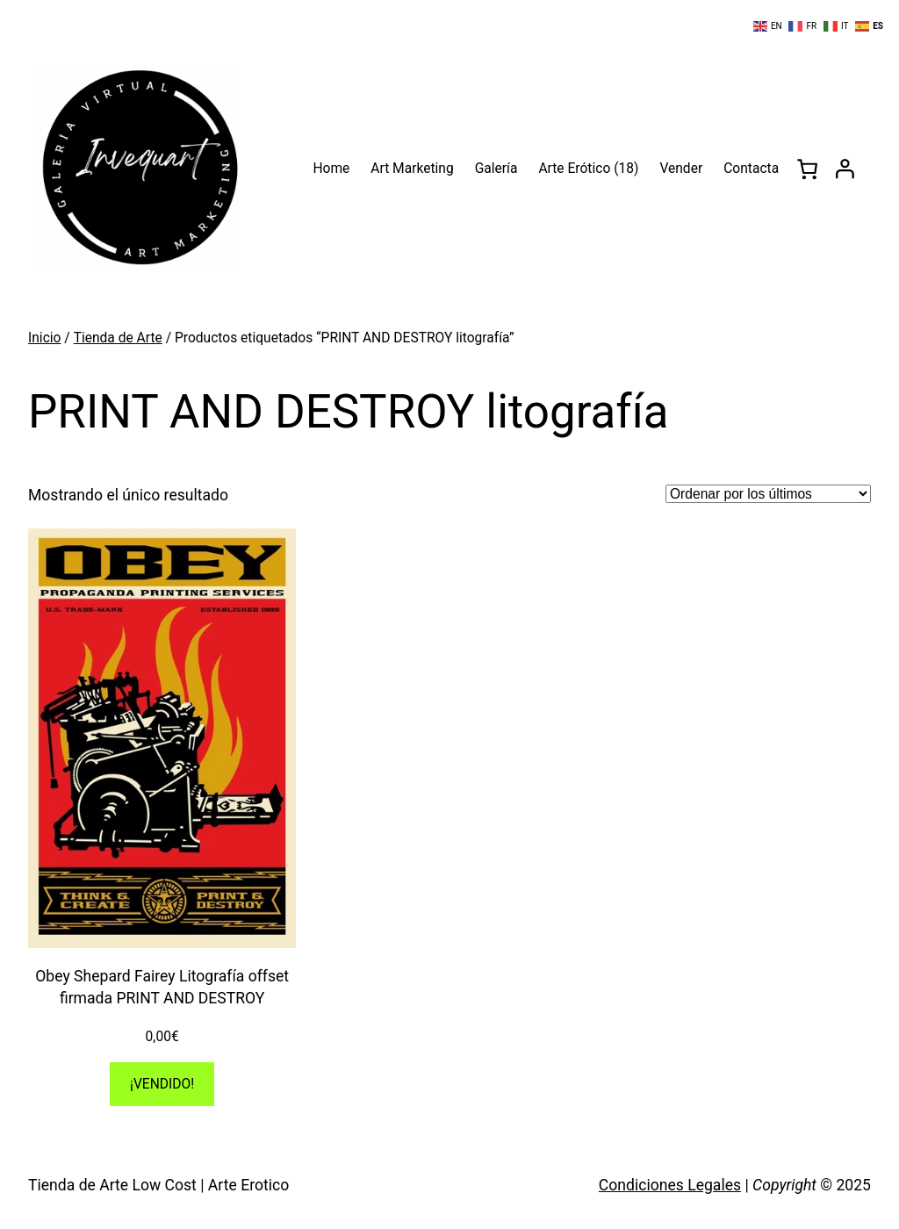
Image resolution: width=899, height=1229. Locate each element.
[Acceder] (845, 169)
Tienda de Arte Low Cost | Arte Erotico (158, 1185)
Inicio (44, 338)
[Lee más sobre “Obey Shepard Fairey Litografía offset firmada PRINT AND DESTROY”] (162, 1084)
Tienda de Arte (118, 338)
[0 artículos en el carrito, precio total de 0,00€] (807, 169)
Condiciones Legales (670, 1185)
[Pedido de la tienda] (768, 494)
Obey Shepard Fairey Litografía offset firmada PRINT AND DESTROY (162, 987)
